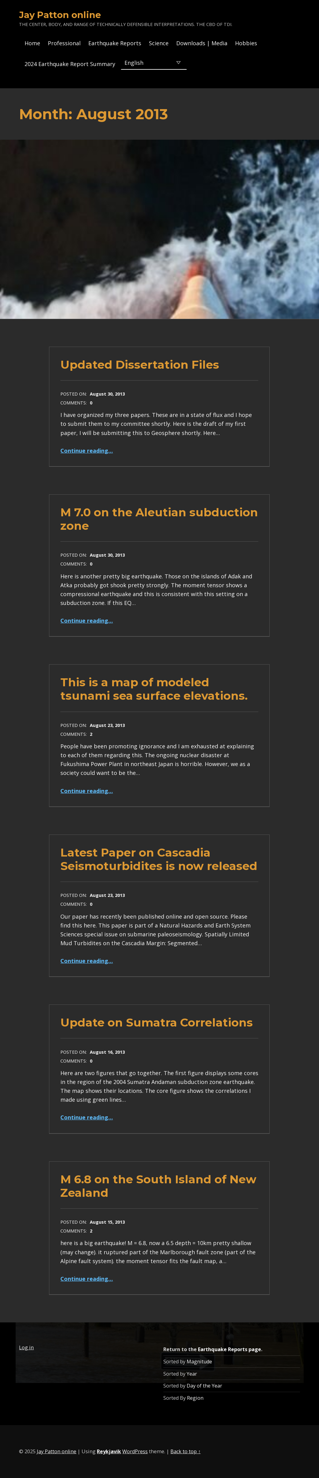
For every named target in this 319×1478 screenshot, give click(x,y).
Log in (26, 1347)
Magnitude (199, 1361)
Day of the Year (204, 1385)
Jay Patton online (60, 14)
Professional (64, 43)
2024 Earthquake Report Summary (70, 64)
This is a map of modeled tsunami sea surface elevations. (154, 688)
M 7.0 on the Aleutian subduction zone (159, 519)
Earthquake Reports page (229, 1349)
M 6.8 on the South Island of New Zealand (158, 1186)
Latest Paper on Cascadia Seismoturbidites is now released (158, 859)
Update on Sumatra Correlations (156, 1022)
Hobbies (246, 43)
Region (195, 1398)
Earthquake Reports (114, 43)
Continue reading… (86, 450)
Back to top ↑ (185, 1451)
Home (32, 43)
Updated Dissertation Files (139, 364)
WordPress (135, 1451)
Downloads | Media (201, 43)
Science (159, 43)
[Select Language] (154, 62)
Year (192, 1373)
